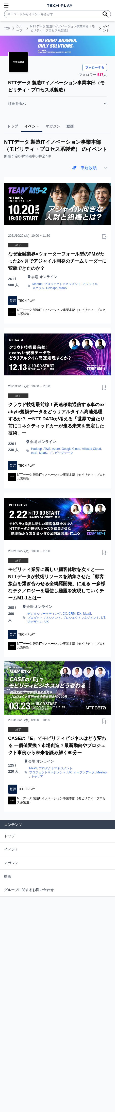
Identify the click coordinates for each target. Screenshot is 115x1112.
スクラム (38, 288)
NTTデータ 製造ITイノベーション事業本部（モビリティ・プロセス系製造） (62, 28)
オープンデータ (84, 772)
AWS (46, 449)
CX (65, 613)
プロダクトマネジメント (44, 617)
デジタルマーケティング (44, 613)
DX (79, 613)
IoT (51, 453)
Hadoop (36, 449)
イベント (11, 849)
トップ (9, 836)
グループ (19, 28)
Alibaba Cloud (91, 449)
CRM (72, 613)
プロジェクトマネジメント (62, 284)
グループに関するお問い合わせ (29, 890)
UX (46, 622)
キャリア (37, 776)
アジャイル (90, 284)
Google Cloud (71, 449)
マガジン (11, 863)
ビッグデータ (64, 453)
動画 (7, 876)
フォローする (94, 67)
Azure (56, 449)
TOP (7, 28)
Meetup (37, 284)
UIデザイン (35, 622)
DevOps (51, 288)
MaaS (63, 288)
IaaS (34, 453)
